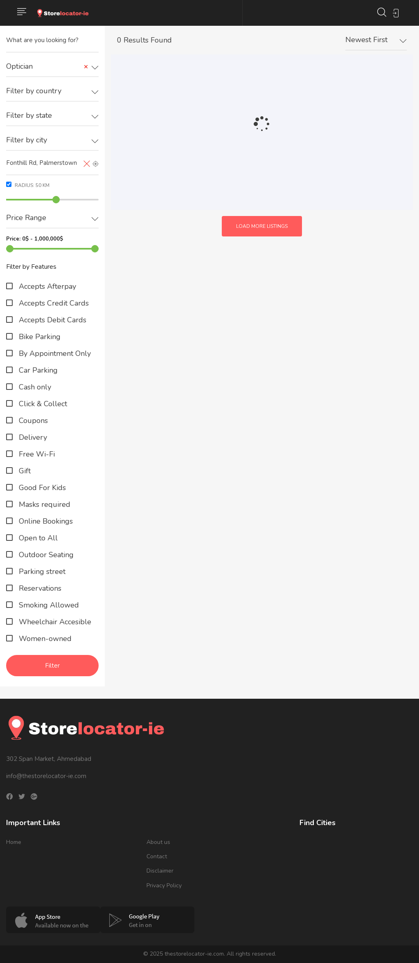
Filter (52, 666)
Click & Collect (42, 404)
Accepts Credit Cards (53, 303)
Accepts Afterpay (46, 286)
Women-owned (44, 639)
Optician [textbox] (47, 66)
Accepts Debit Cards (51, 320)
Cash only (34, 387)
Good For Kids (41, 488)
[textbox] (52, 91)
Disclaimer (159, 871)
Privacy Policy (164, 885)
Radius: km (28, 185)
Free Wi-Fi (36, 454)
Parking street (41, 571)
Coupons (32, 420)
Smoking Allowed (48, 605)
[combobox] (52, 66)
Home (13, 842)
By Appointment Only (54, 353)
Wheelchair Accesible (54, 622)
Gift (24, 471)
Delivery (32, 437)
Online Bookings (45, 521)
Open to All (37, 538)
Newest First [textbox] (366, 40)
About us (158, 842)
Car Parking (37, 370)
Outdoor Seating (45, 555)
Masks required (43, 504)
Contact (156, 856)
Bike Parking (39, 337)
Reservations (39, 588)
